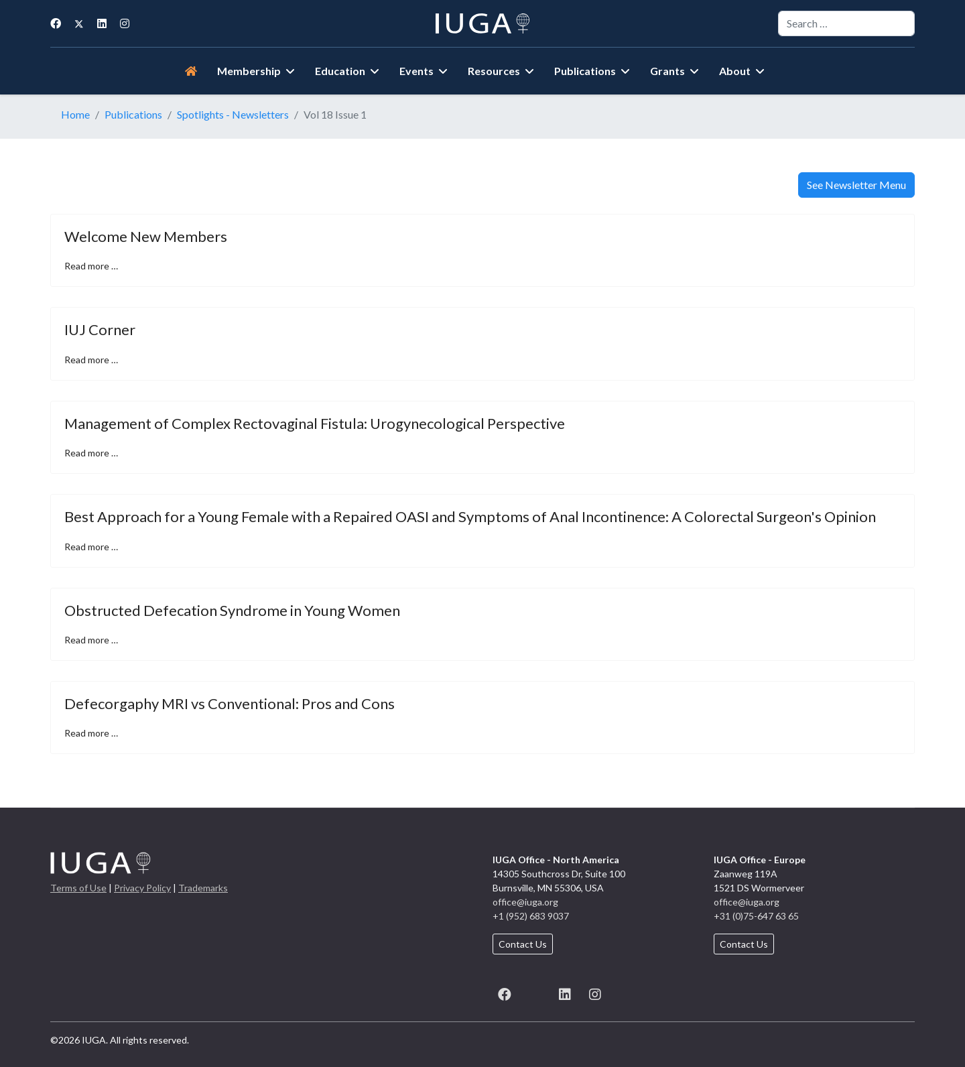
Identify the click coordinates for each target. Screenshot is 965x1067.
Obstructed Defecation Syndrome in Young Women (232, 610)
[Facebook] (55, 23)
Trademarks (203, 887)
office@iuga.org (525, 901)
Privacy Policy (142, 887)
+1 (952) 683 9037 (531, 916)
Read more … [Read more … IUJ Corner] (91, 359)
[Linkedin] (102, 23)
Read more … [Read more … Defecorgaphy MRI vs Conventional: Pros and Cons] (91, 733)
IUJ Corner (99, 329)
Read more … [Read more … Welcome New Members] (91, 265)
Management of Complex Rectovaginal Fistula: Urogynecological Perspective (314, 423)
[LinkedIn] (564, 992)
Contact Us (523, 944)
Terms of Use (78, 887)
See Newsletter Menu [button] (856, 184)
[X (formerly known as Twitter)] (534, 992)
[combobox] (846, 23)
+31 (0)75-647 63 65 (756, 916)
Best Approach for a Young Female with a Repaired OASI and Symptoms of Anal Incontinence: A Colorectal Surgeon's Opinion (470, 516)
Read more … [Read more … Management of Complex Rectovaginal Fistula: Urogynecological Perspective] (91, 452)
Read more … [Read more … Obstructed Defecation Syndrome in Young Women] (91, 639)
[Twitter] (79, 23)
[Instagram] (124, 23)
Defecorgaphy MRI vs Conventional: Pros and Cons (229, 703)
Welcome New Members (145, 236)
